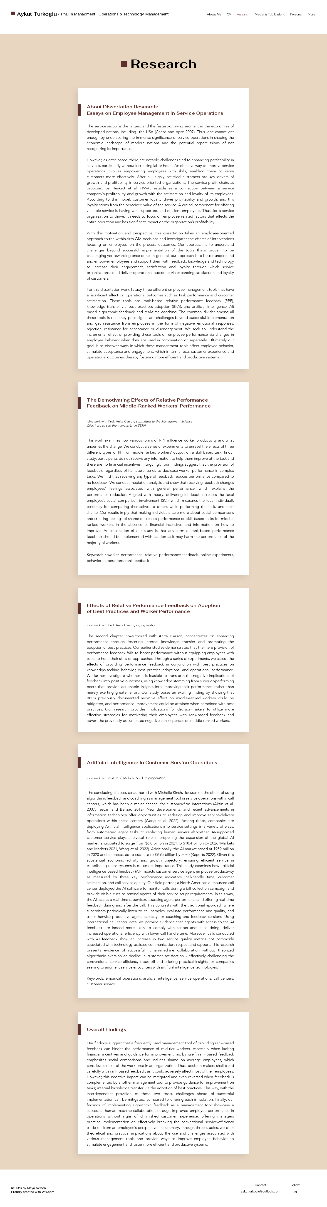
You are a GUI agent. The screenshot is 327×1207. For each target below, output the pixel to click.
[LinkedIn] (295, 1191)
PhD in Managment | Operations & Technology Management (115, 14)
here (97, 425)
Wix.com (48, 1192)
